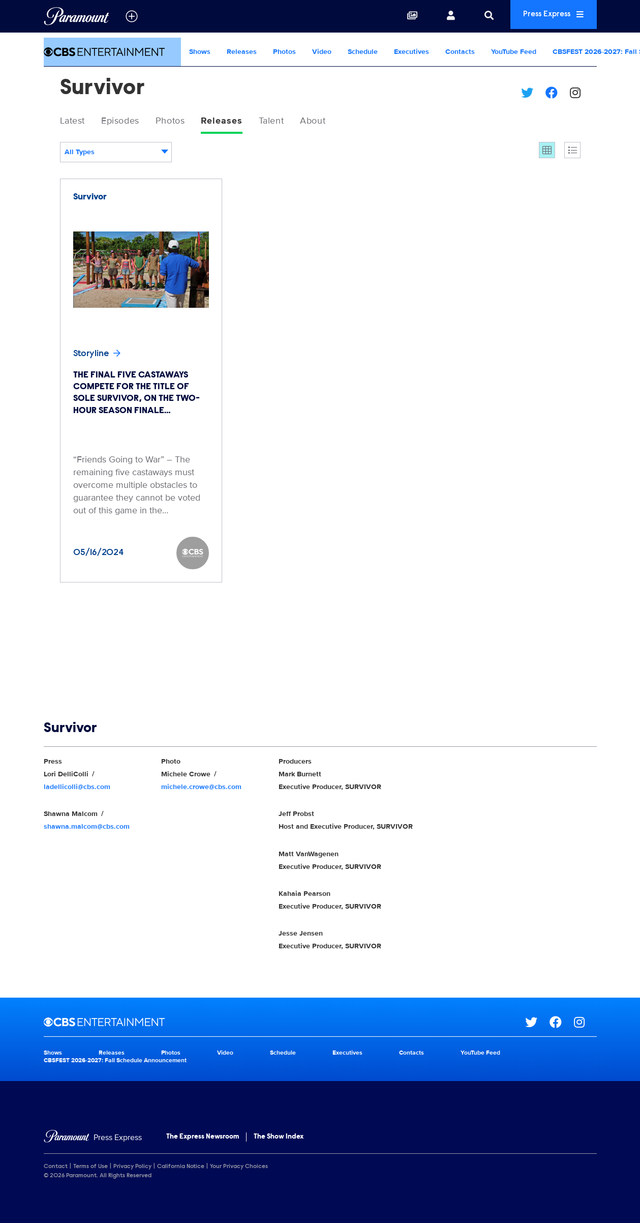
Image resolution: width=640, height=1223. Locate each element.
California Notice (180, 1168)
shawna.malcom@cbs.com (87, 828)
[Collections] (397, 16)
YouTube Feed (513, 51)
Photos (284, 51)
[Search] (473, 16)
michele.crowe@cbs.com (201, 788)
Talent (293, 121)
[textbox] (116, 153)
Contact (56, 1168)
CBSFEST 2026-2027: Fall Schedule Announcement (115, 1062)
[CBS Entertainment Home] (112, 52)
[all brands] (131, 16)
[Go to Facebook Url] (562, 1023)
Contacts (460, 51)
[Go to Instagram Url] (585, 1023)
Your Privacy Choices (239, 1168)
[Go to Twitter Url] (537, 1023)
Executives (411, 51)
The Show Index (278, 1138)
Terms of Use (90, 1168)
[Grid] (547, 151)
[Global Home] (76, 16)
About (339, 121)
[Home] (93, 1139)
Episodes (128, 121)
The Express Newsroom (202, 1138)
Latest (75, 121)
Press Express (546, 16)
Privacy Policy (132, 1168)
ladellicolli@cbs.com (77, 788)
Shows (199, 51)
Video (321, 51)
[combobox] (116, 153)
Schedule (363, 51)
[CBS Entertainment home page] (284, 1023)
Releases (242, 51)
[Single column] (572, 151)
